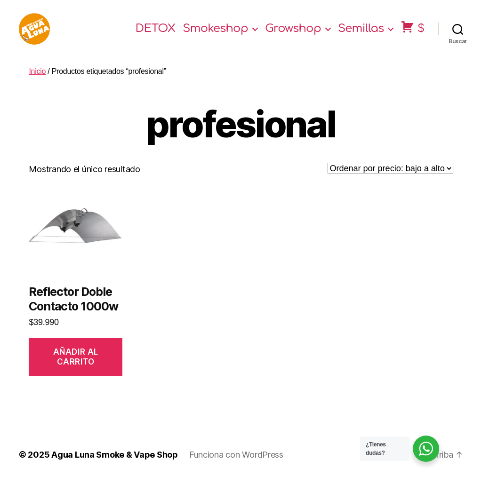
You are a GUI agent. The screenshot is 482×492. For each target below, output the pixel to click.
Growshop (293, 34)
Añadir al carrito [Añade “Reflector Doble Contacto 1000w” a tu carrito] (75, 367)
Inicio (37, 82)
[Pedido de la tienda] (390, 179)
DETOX (156, 34)
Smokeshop (215, 34)
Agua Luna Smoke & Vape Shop (114, 465)
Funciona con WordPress (236, 465)
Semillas (361, 34)
